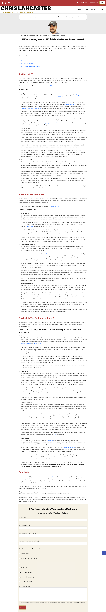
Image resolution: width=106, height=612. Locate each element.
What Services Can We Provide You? (29, 549)
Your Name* (53, 519)
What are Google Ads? (27, 63)
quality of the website (51, 123)
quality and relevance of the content (31, 108)
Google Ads (79, 95)
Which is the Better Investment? (30, 66)
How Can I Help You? (53, 587)
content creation (26, 343)
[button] (79, 9)
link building (37, 343)
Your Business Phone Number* (53, 534)
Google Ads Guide (55, 206)
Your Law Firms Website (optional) (53, 542)
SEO (59, 97)
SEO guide (53, 86)
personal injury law (69, 447)
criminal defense (50, 254)
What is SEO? (25, 60)
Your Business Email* (53, 527)
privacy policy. (21, 603)
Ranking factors (69, 104)
